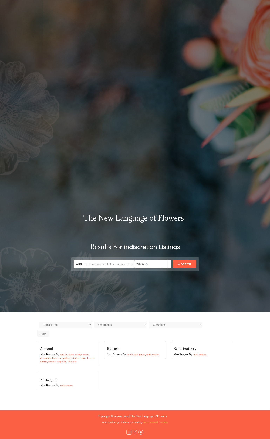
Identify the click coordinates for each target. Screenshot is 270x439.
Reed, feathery (185, 348)
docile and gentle (136, 354)
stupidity (62, 361)
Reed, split (48, 379)
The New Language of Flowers (133, 218)
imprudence (66, 358)
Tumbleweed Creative (155, 422)
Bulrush (113, 348)
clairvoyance (82, 354)
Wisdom (72, 361)
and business (67, 354)
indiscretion (80, 358)
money (52, 361)
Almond (46, 348)
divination (46, 358)
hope (55, 358)
